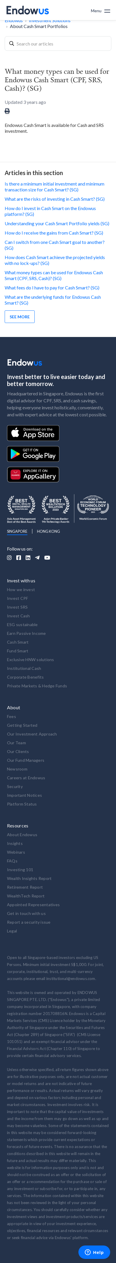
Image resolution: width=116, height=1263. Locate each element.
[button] (100, 10)
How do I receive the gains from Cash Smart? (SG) (54, 232)
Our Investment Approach (32, 733)
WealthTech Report (26, 895)
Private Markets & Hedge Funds (37, 685)
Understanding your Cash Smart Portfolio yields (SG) (57, 223)
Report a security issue (29, 922)
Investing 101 (20, 869)
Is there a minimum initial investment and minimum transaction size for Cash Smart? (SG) (54, 186)
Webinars (16, 852)
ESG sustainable (22, 624)
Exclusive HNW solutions (30, 659)
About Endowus (22, 834)
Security (15, 786)
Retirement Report (25, 887)
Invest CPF (17, 598)
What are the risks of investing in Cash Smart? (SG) (55, 199)
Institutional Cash (24, 668)
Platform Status (22, 803)
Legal (12, 930)
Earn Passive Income (26, 633)
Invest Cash (18, 615)
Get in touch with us (26, 913)
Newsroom (17, 768)
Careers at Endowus (26, 777)
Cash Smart (18, 642)
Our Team (16, 742)
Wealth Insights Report (29, 878)
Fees (11, 716)
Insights (15, 843)
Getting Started (22, 725)
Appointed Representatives (33, 904)
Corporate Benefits (25, 677)
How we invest (21, 589)
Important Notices (24, 795)
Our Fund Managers (25, 760)
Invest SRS (17, 607)
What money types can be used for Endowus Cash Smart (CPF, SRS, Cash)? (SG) (54, 275)
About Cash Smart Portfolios (39, 26)
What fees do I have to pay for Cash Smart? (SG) (52, 287)
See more (20, 316)
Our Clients (18, 751)
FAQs (12, 860)
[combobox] (58, 43)
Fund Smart (18, 650)
